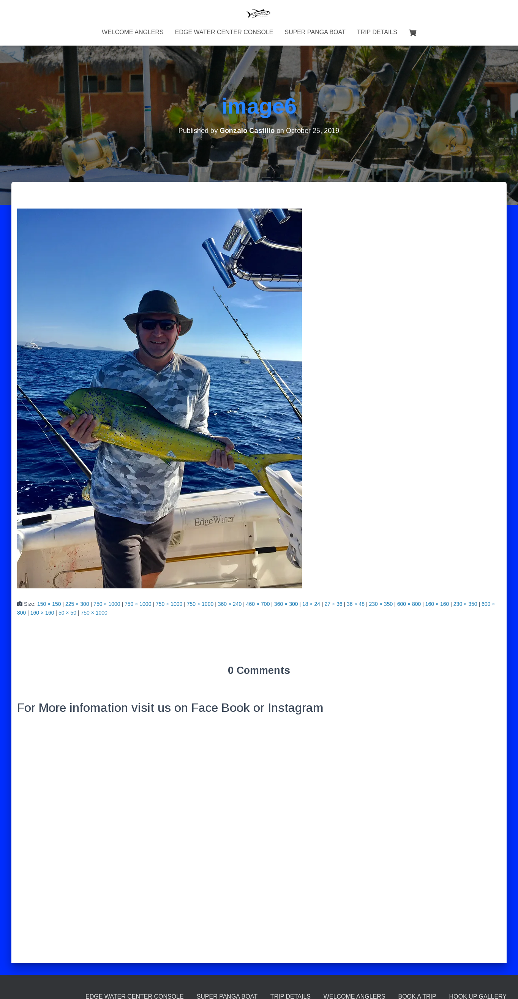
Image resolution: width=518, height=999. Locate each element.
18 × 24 (311, 604)
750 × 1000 (106, 604)
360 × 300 (286, 604)
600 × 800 (409, 604)
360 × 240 (230, 604)
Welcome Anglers (133, 32)
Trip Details (377, 32)
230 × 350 (381, 604)
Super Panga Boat (314, 32)
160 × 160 (437, 604)
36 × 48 (356, 604)
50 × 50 (67, 613)
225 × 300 (77, 604)
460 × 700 (258, 604)
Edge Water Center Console (224, 32)
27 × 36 (333, 604)
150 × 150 (49, 604)
